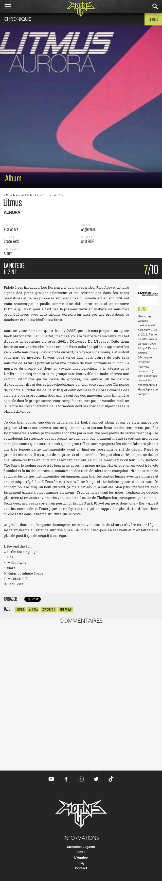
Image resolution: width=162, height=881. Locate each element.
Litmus (20, 609)
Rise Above (65, 609)
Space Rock (48, 609)
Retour (153, 19)
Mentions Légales (81, 847)
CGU (81, 852)
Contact (81, 868)
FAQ (81, 863)
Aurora (33, 609)
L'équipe (81, 857)
